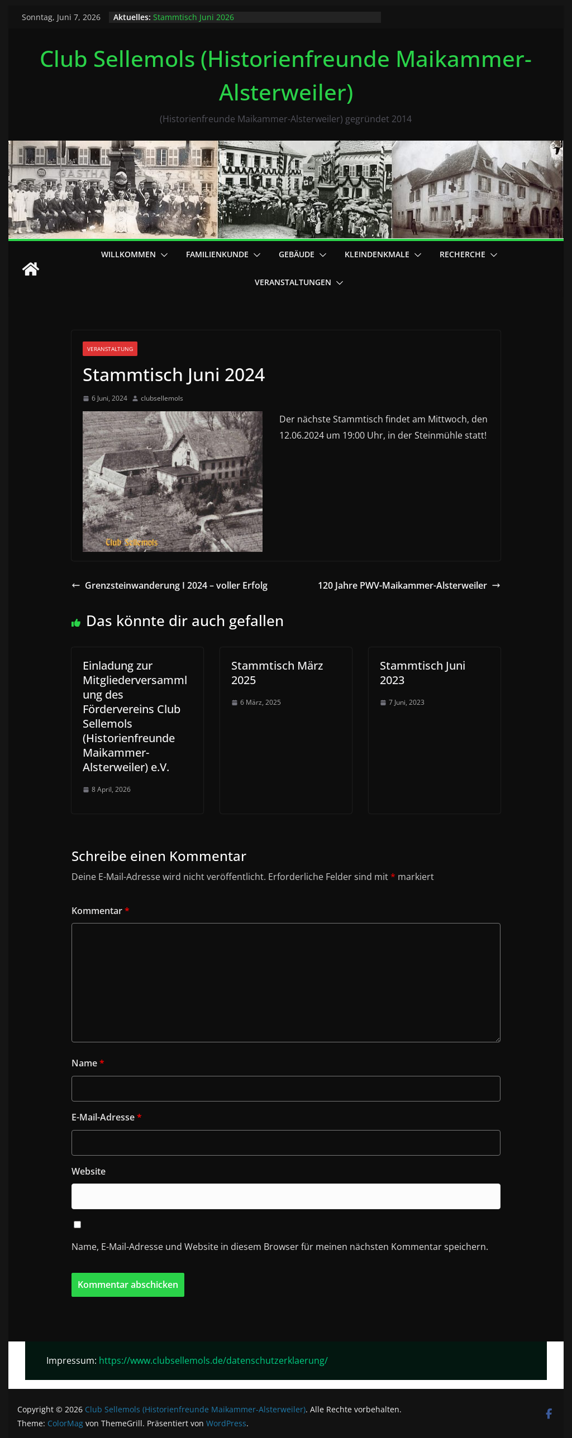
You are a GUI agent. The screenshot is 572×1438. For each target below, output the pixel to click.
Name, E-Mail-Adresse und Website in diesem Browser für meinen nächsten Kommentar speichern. (280, 1246)
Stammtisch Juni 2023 (422, 672)
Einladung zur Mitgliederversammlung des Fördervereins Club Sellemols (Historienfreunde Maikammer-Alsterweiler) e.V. (135, 716)
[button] (162, 255)
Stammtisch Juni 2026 (193, 17)
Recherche (462, 254)
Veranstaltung (110, 349)
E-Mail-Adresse (107, 1117)
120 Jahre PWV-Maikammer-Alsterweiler (409, 585)
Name (88, 1063)
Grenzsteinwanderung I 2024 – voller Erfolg (170, 585)
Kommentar (101, 911)
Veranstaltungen (293, 282)
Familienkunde (217, 254)
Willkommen (128, 254)
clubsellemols (162, 398)
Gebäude (296, 254)
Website (89, 1171)
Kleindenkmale (377, 254)
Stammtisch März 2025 (277, 672)
